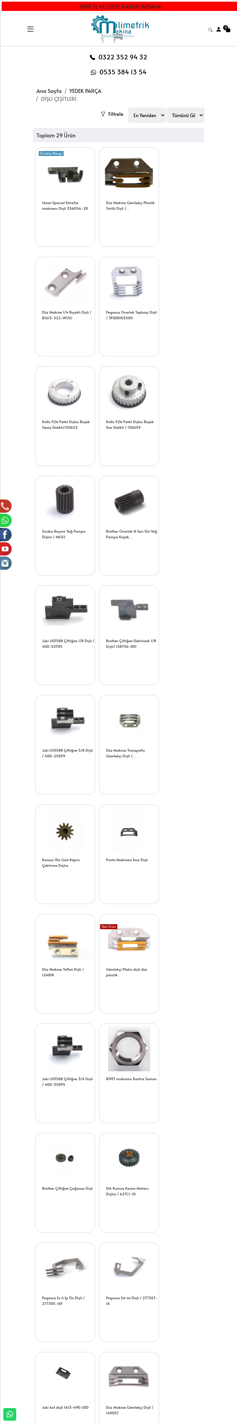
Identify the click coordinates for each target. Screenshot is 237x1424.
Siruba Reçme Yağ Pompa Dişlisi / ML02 (64, 410)
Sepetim (109, 1334)
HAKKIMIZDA (47, 1334)
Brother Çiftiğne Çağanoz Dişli (63, 848)
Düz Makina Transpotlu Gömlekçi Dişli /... (175, 519)
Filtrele (130, 92)
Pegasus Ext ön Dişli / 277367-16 (60, 957)
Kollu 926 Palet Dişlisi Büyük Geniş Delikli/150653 (117, 303)
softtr (74, 1418)
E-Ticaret (112, 1418)
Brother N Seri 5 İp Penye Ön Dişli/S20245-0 (120, 1176)
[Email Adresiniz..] (113, 1259)
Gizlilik (177, 1342)
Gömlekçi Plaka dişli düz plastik (63, 738)
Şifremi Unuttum (84, 1356)
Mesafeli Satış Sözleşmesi (150, 1376)
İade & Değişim (152, 1361)
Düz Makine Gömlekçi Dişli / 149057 (178, 957)
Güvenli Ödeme (186, 1353)
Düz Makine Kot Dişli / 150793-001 (61, 1067)
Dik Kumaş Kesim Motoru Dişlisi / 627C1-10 (120, 848)
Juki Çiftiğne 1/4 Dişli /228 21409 (122, 1067)
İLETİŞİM (42, 1345)
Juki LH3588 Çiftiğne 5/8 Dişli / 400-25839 (120, 519)
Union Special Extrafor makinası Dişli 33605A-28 (63, 194)
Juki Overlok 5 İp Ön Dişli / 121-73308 (63, 1176)
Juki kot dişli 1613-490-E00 (119, 957)
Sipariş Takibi (115, 1345)
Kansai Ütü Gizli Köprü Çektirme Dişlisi (61, 629)
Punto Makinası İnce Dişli (120, 626)
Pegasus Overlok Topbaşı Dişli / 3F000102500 (63, 300)
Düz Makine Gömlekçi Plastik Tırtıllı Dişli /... (117, 191)
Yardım (109, 1356)
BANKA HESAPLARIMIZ (48, 1360)
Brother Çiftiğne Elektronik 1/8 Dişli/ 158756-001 (64, 519)
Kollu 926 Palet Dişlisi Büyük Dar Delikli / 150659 (174, 303)
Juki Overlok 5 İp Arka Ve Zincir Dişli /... (177, 1067)
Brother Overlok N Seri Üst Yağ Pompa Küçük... (121, 410)
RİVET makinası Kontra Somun (175, 738)
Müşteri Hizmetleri (180, 1368)
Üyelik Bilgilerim (84, 1345)
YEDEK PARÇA (85, 90)
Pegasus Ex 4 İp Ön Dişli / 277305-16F (177, 848)
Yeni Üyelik (78, 1334)
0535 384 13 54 (119, 71)
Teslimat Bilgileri (144, 1346)
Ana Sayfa (49, 90)
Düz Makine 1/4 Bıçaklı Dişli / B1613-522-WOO (177, 191)
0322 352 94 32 (118, 56)
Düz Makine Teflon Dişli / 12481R (177, 629)
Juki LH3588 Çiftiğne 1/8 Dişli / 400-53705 (177, 410)
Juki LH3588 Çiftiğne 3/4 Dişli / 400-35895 (120, 738)
